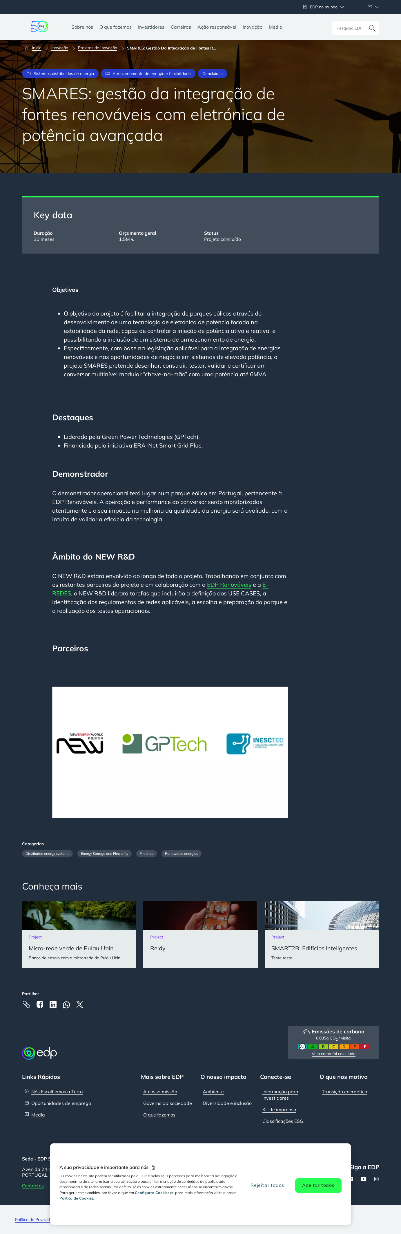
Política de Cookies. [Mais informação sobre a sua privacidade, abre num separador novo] (76, 1198)
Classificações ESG (282, 1121)
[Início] (35, 48)
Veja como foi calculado (333, 1053)
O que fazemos (159, 1114)
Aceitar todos (318, 1185)
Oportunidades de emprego (61, 1103)
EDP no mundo (324, 7)
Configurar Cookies (152, 1192)
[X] (79, 1004)
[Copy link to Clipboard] (26, 1004)
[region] (200, 1184)
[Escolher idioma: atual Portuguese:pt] (367, 7)
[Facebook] (39, 1004)
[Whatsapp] (66, 1005)
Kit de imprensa (279, 1109)
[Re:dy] (200, 934)
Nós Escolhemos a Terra (57, 1091)
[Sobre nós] (82, 27)
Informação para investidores (280, 1094)
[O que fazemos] (115, 27)
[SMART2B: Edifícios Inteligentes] (322, 934)
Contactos (33, 1185)
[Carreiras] (181, 27)
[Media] (276, 27)
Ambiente (213, 1091)
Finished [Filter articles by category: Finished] (146, 853)
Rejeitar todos (267, 1185)
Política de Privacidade (36, 1219)
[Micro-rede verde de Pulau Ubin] (79, 934)
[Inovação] (252, 27)
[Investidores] (151, 27)
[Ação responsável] (216, 27)
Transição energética (344, 1091)
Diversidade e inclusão (227, 1103)
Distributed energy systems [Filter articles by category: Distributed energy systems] (47, 853)
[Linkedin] (53, 1004)
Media (38, 1114)
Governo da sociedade (167, 1103)
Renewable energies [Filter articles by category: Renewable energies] (181, 853)
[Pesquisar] (372, 27)
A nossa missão (160, 1091)
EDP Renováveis (229, 584)
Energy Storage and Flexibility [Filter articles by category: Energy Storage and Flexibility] (104, 853)
